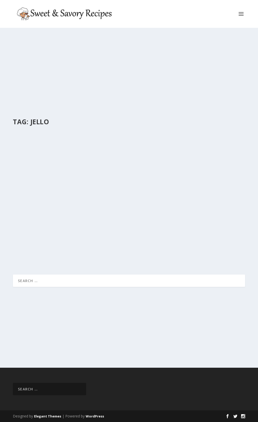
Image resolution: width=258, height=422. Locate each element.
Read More (31, 252)
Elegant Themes (47, 416)
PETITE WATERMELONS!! (162, 200)
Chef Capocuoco (34, 226)
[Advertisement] (127, 73)
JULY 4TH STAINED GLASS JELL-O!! (53, 218)
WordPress (95, 416)
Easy (73, 226)
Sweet (82, 226)
